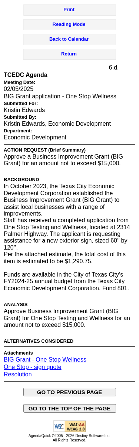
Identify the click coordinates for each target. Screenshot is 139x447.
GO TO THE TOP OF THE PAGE (69, 408)
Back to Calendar (69, 39)
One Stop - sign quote (33, 367)
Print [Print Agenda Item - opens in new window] (69, 9)
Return (69, 54)
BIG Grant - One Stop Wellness (45, 359)
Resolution (18, 374)
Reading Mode (69, 24)
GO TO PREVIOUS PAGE (70, 392)
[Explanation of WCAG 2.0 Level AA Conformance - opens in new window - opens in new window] (69, 431)
